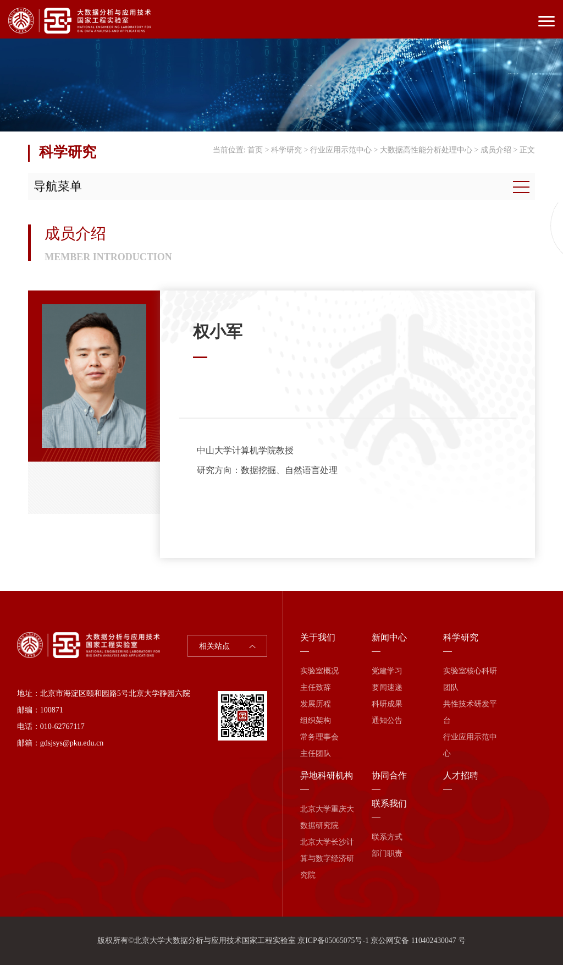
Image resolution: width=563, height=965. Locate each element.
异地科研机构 (326, 775)
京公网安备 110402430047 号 (418, 940)
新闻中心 (389, 637)
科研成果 (387, 704)
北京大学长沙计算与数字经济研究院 (327, 858)
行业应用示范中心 (341, 150)
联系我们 (389, 803)
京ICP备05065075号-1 (332, 940)
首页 (255, 150)
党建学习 (387, 671)
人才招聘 (460, 775)
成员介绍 (496, 150)
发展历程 (315, 704)
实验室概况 (319, 671)
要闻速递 (387, 687)
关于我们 (317, 637)
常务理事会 (319, 737)
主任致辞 (315, 687)
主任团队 (315, 753)
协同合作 (389, 775)
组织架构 (315, 720)
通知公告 (387, 720)
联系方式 (387, 837)
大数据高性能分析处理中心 (426, 150)
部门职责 (387, 853)
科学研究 (286, 150)
